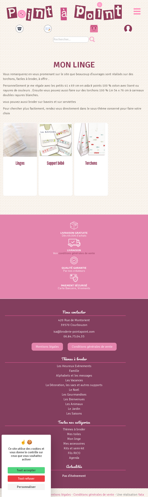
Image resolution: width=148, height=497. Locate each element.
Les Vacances (74, 380)
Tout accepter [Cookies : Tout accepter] (26, 470)
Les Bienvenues (74, 399)
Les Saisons (74, 414)
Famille (74, 371)
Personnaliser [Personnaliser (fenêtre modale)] (26, 487)
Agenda (74, 458)
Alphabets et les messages (74, 376)
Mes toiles (74, 434)
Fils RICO (74, 453)
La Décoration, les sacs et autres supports (74, 385)
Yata (141, 495)
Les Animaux (74, 404)
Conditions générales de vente (92, 347)
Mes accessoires (74, 444)
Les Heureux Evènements (74, 366)
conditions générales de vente (77, 253)
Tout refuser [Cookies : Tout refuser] (26, 479)
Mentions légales (47, 347)
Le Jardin (74, 409)
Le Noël (74, 390)
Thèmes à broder (74, 429)
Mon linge (74, 439)
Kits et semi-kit (74, 448)
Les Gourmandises (74, 395)
